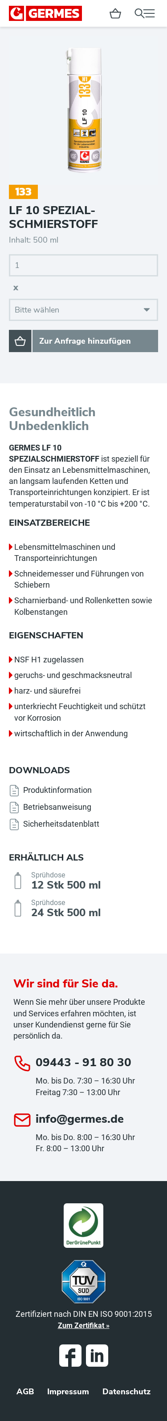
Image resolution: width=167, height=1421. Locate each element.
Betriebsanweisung (57, 807)
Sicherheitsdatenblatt (61, 823)
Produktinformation (57, 790)
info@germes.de (80, 1119)
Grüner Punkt (83, 1225)
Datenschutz (126, 1391)
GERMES (45, 13)
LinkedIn (97, 1355)
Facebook (70, 1355)
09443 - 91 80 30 (83, 1062)
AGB (25, 1391)
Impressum (68, 1391)
